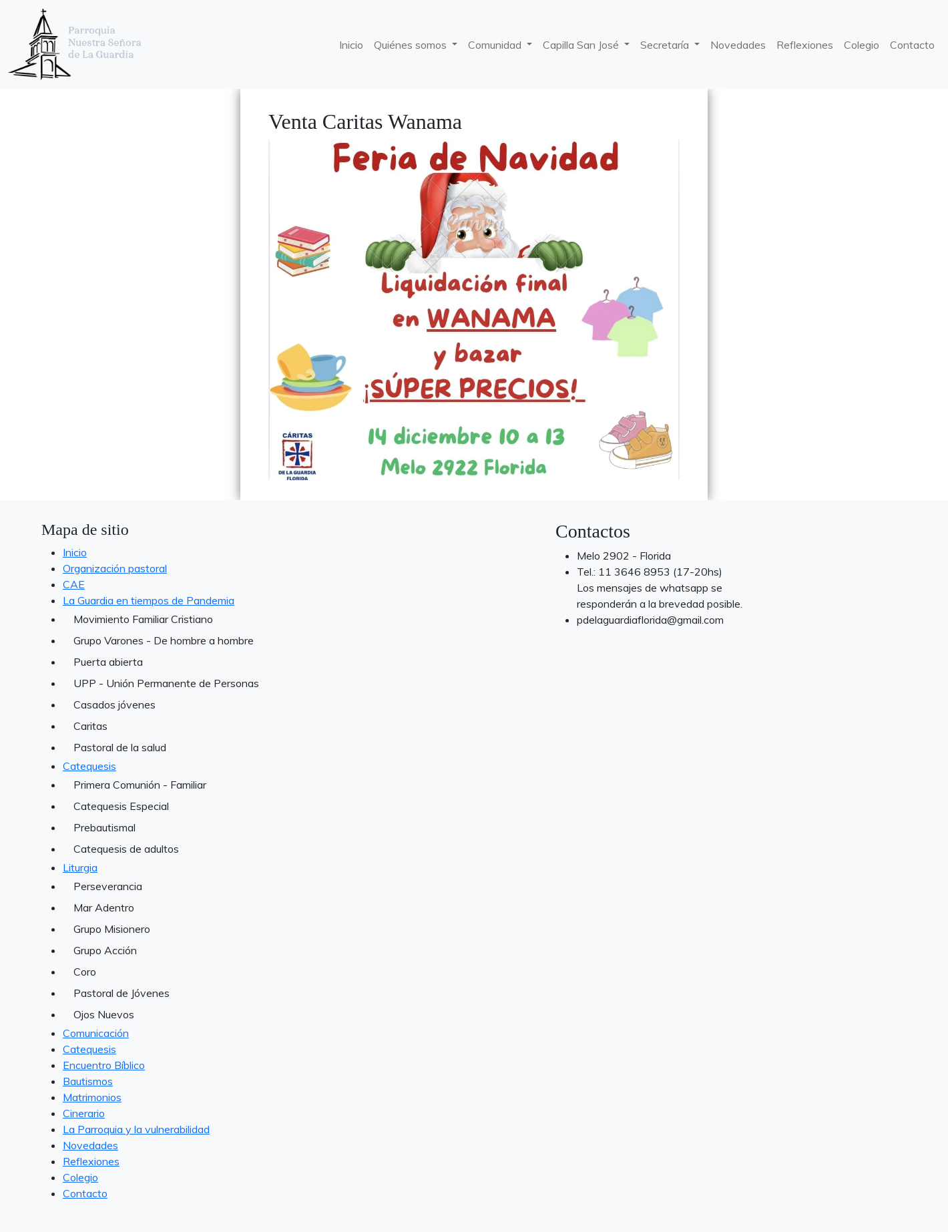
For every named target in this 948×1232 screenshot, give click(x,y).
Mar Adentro (103, 907)
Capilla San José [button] (582, 44)
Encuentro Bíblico (104, 1065)
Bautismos (88, 1081)
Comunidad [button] (496, 44)
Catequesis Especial (121, 806)
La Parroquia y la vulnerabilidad (136, 1129)
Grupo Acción (105, 950)
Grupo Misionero (111, 929)
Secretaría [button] (666, 44)
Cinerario (84, 1113)
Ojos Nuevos (103, 1014)
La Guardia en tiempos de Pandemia (148, 600)
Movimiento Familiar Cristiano (143, 619)
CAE (74, 584)
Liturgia (80, 867)
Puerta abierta (108, 661)
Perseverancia (107, 886)
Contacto (912, 44)
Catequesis (89, 766)
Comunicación (96, 1033)
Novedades (738, 44)
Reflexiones (804, 44)
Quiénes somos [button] (411, 44)
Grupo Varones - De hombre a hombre (163, 640)
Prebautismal (104, 827)
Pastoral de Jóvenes (121, 993)
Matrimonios (92, 1097)
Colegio (861, 44)
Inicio (351, 44)
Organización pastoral (115, 568)
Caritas (90, 726)
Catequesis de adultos (126, 848)
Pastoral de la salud (119, 747)
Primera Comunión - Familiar (139, 784)
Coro (84, 971)
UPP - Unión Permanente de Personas (166, 683)
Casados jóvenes (114, 704)
